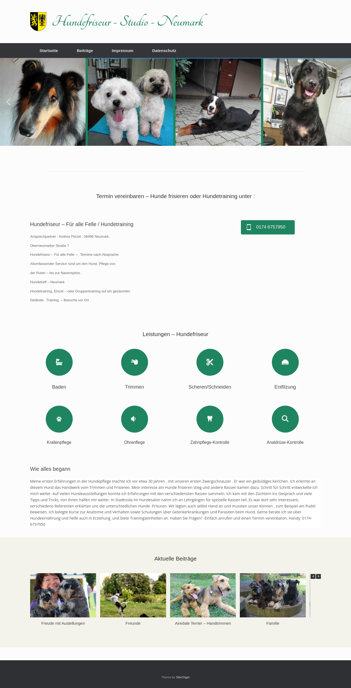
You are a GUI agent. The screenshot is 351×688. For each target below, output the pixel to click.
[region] (175, 102)
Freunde (133, 623)
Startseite (49, 50)
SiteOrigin (183, 677)
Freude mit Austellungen (63, 623)
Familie (272, 623)
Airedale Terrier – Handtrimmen (203, 623)
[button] (8, 102)
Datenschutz (164, 50)
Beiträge (85, 50)
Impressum (122, 50)
